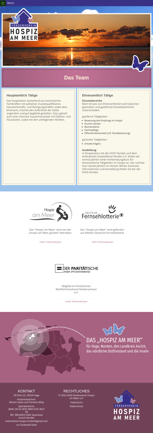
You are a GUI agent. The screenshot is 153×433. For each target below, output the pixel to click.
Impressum (76, 402)
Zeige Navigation (3, 3)
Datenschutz (76, 406)
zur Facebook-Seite (26, 424)
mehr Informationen (50, 242)
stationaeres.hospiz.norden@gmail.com (26, 421)
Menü (10, 3)
